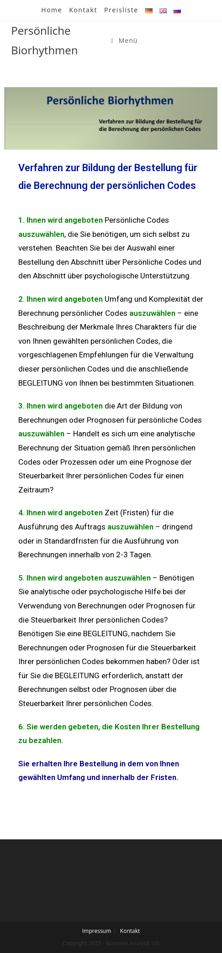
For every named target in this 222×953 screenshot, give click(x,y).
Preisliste (121, 9)
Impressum (96, 931)
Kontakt (83, 9)
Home (51, 9)
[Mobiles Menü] (124, 40)
